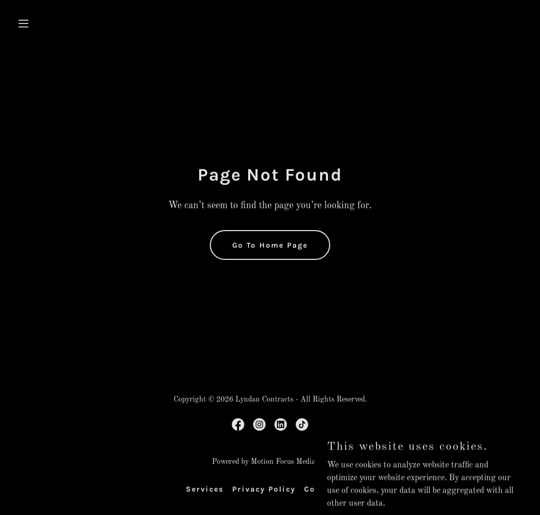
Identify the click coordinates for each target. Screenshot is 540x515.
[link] (238, 424)
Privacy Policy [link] (264, 489)
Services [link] (205, 489)
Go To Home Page (270, 245)
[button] (51, 23)
